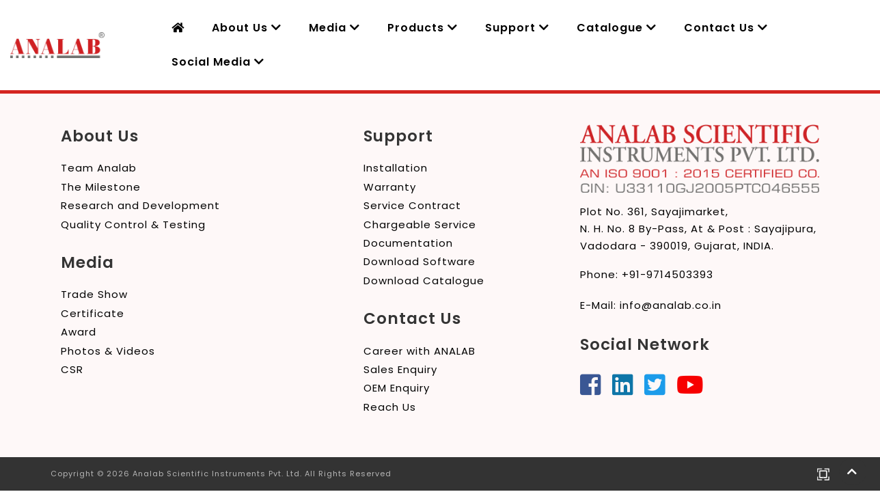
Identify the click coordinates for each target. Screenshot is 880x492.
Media (334, 28)
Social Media (217, 62)
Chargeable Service (419, 224)
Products (422, 28)
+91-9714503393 (667, 274)
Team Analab (99, 168)
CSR (72, 369)
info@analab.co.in (670, 305)
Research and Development (140, 205)
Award (78, 332)
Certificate (92, 313)
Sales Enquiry (400, 369)
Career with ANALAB (419, 351)
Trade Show (94, 294)
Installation (395, 168)
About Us (246, 28)
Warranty (389, 187)
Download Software (419, 261)
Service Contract (412, 205)
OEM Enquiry (396, 388)
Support (517, 28)
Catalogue (617, 28)
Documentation (408, 243)
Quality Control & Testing (133, 224)
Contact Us (726, 28)
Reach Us (389, 407)
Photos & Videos (108, 351)
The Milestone (101, 187)
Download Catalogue (423, 280)
